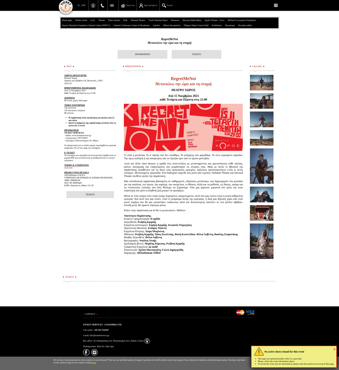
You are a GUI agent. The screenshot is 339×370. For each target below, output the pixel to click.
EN (83, 5)
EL (79, 5)
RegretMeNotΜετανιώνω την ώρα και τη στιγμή (170, 41)
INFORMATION (142, 54)
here (94, 362)
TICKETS (196, 54)
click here (68, 168)
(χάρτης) (68, 83)
